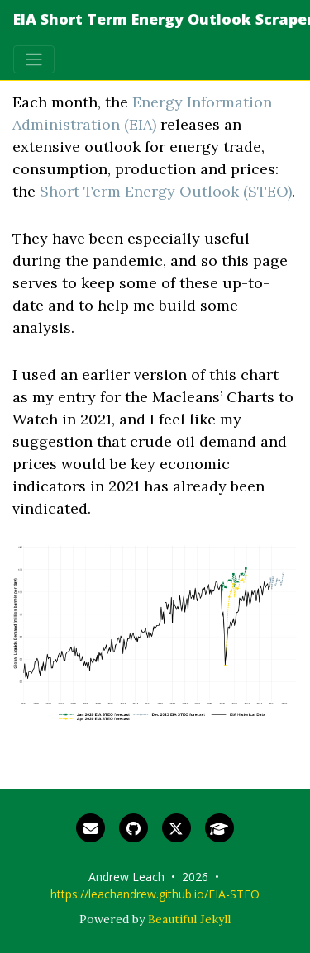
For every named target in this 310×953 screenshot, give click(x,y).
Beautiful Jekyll (189, 919)
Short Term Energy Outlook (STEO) (166, 191)
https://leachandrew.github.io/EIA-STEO (155, 894)
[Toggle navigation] (34, 59)
